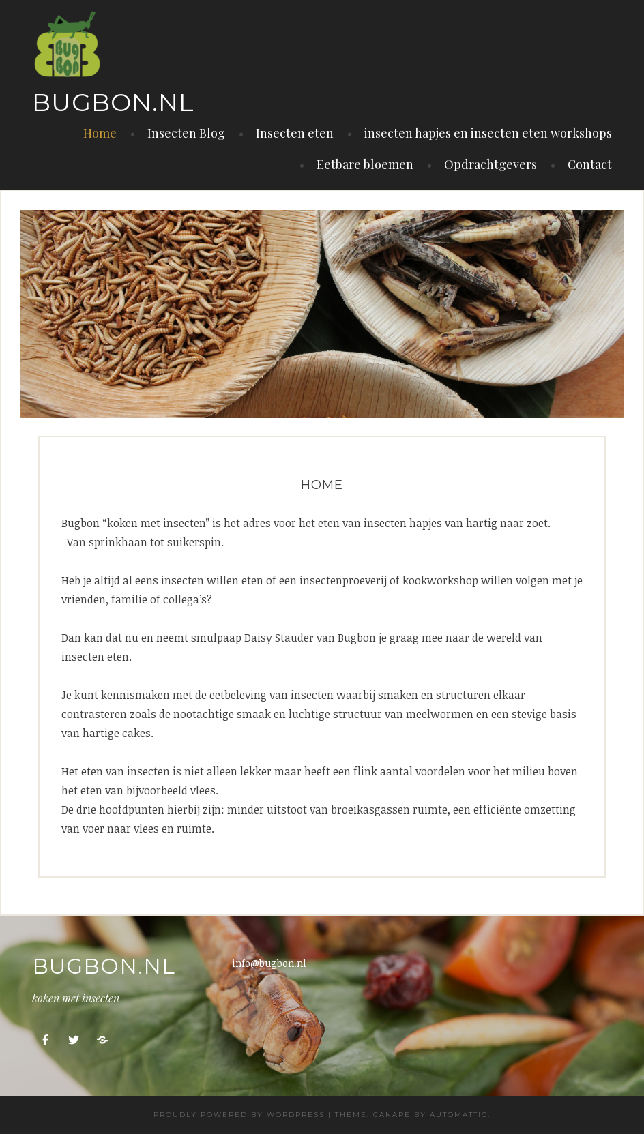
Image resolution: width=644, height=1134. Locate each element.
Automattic (459, 1114)
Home (100, 133)
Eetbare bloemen (365, 164)
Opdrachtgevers (490, 164)
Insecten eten (295, 133)
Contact (590, 164)
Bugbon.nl (113, 102)
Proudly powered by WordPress (239, 1114)
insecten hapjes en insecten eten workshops (488, 133)
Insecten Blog (186, 133)
